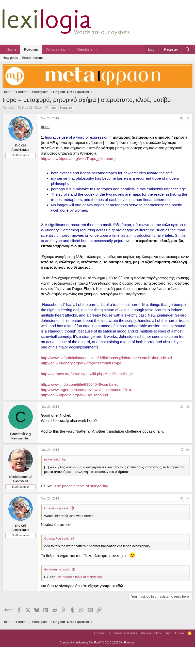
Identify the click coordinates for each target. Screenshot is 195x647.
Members (85, 49)
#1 (188, 118)
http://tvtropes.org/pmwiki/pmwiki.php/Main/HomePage (87, 374)
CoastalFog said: (56, 508)
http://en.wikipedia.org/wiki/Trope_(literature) (78, 158)
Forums (31, 49)
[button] (69, 49)
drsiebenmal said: (57, 569)
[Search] (187, 49)
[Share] (181, 118)
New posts (10, 58)
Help (168, 633)
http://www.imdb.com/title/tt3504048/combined (80, 384)
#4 (188, 498)
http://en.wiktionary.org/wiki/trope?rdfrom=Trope (81, 363)
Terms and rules (125, 633)
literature (66, 107)
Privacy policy (151, 633)
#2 (188, 407)
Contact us (102, 633)
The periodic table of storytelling (81, 486)
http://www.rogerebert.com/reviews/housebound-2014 (86, 389)
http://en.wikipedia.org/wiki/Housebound (74, 395)
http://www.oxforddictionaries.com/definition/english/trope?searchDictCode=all (106, 358)
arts (53, 107)
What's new (55, 49)
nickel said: (52, 459)
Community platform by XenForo (97, 642)
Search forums (33, 58)
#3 (188, 450)
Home (11, 49)
